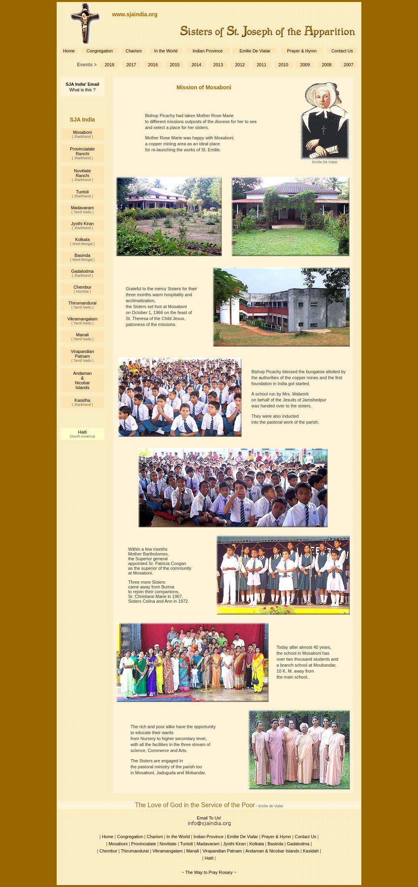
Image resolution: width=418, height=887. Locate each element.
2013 (218, 64)
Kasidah (311, 850)
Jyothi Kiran (82, 223)
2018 (109, 64)
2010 (283, 64)
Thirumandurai (83, 303)
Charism (134, 50)
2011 (261, 64)
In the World (166, 50)
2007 (348, 64)
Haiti (82, 432)
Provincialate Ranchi (82, 151)
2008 (326, 64)
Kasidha (82, 400)
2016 (153, 64)
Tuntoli (82, 191)
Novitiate (168, 843)
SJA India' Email (82, 84)
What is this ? (82, 89)
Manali (82, 334)
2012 (239, 64)
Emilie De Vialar (254, 50)
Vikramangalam (82, 318)
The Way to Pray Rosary (209, 872)
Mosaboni (82, 132)
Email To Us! (209, 818)
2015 (174, 64)
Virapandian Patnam (82, 354)
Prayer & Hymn (302, 50)
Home (68, 50)
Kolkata (82, 239)
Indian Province (208, 50)
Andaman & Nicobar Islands (82, 380)
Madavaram (82, 207)
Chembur (82, 287)
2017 (131, 64)
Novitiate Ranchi (82, 173)
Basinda (82, 255)
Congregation (99, 50)
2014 (196, 64)
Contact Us (342, 50)
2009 (305, 64)
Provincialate (143, 843)
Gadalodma (82, 271)
